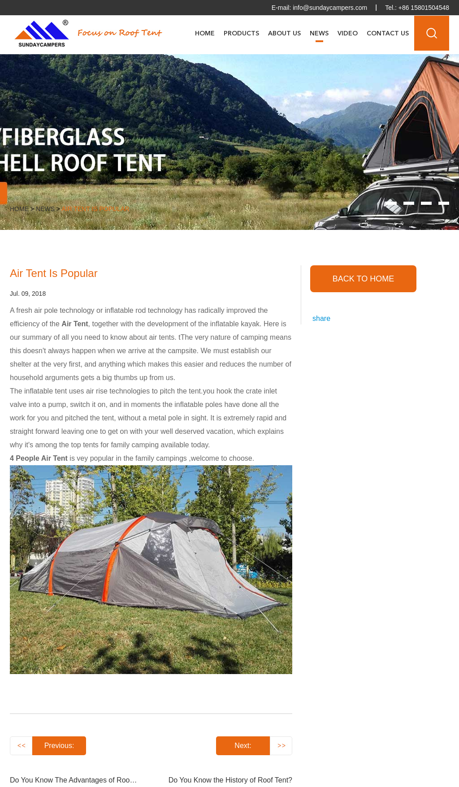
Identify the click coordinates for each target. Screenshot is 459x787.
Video (348, 33)
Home (205, 33)
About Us (284, 33)
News (319, 33)
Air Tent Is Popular (95, 208)
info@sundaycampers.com (330, 7)
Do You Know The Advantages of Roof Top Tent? (87, 780)
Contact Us (388, 33)
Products (241, 33)
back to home (363, 278)
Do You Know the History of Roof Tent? (230, 780)
